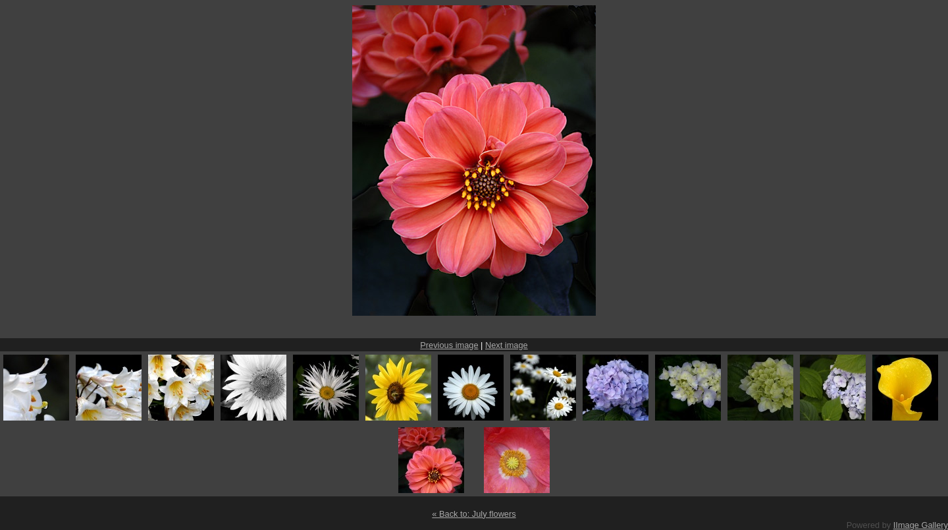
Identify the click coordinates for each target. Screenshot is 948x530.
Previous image (449, 345)
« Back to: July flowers (473, 514)
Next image (506, 345)
